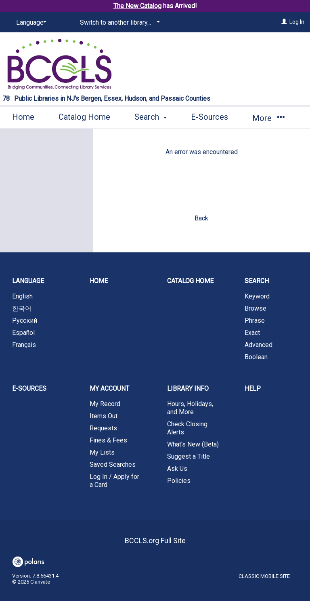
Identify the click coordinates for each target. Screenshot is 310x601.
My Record (105, 404)
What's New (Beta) (193, 444)
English (22, 296)
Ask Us (177, 468)
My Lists (102, 452)
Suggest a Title (188, 456)
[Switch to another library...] (118, 23)
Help (253, 388)
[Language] (30, 23)
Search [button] (150, 117)
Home (23, 117)
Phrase (255, 320)
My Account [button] (109, 388)
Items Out (103, 416)
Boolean (256, 357)
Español (23, 332)
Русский (24, 320)
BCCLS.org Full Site (155, 540)
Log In (296, 22)
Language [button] (28, 281)
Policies (179, 481)
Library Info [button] (188, 388)
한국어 (21, 308)
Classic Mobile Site (264, 576)
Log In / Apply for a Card (114, 481)
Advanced (258, 345)
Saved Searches (113, 464)
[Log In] (284, 22)
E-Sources (209, 117)
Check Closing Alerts (187, 428)
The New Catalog (137, 6)
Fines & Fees (108, 440)
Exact (252, 332)
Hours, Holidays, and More (190, 408)
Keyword (257, 296)
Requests (103, 428)
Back (201, 218)
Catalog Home (84, 117)
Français (24, 345)
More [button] (268, 118)
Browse (255, 308)
